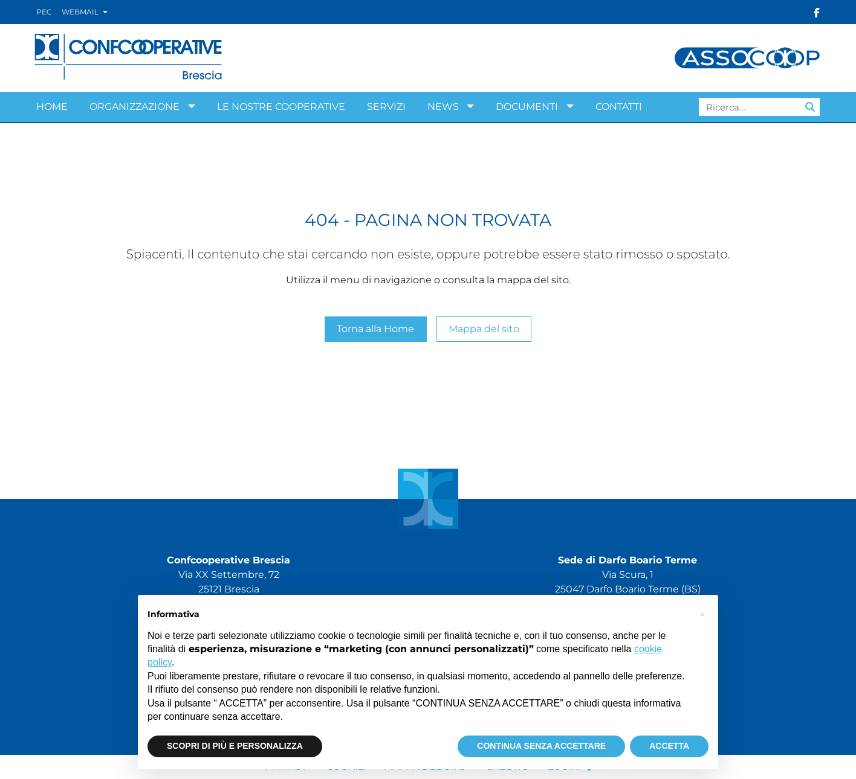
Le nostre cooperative (281, 106)
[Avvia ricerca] (810, 107)
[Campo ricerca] (759, 107)
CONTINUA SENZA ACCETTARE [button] (541, 746)
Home (52, 106)
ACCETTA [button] (669, 746)
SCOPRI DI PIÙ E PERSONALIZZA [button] (235, 746)
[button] (702, 614)
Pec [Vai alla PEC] (44, 11)
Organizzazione (134, 106)
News (443, 106)
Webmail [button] (81, 11)
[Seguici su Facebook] (817, 12)
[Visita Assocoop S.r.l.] (747, 57)
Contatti (618, 106)
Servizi (386, 106)
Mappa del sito (484, 329)
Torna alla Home (375, 329)
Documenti (527, 106)
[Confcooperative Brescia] (129, 57)
